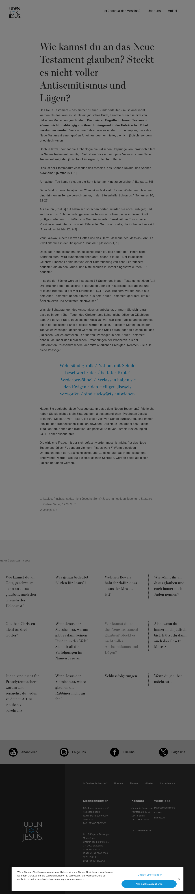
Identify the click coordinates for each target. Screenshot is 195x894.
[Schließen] (179, 880)
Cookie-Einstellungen (150, 876)
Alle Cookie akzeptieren (149, 885)
